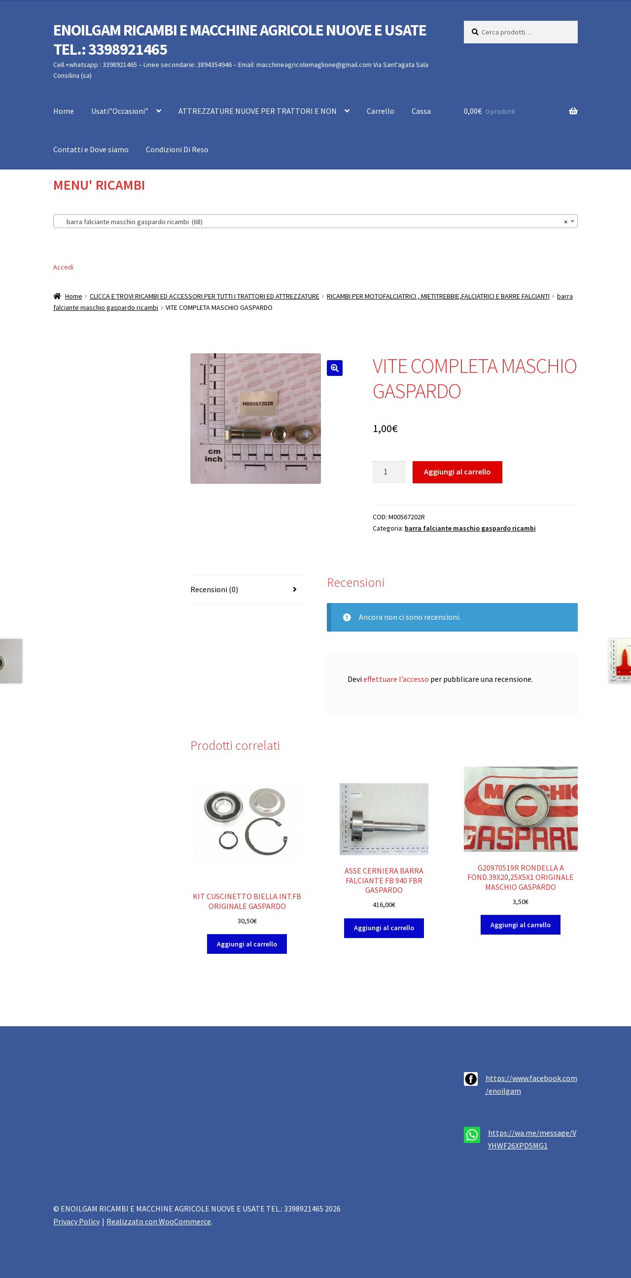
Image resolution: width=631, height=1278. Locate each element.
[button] (335, 368)
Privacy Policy (76, 1221)
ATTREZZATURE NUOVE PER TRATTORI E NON (257, 111)
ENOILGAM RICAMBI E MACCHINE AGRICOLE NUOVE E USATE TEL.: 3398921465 (239, 39)
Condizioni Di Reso (177, 149)
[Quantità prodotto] (389, 472)
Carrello (380, 111)
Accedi (63, 267)
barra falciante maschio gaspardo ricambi (470, 528)
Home (63, 111)
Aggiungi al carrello (457, 471)
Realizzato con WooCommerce (158, 1221)
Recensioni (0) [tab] (214, 589)
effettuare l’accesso (396, 679)
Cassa (421, 111)
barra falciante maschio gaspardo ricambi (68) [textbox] (312, 222)
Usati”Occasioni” (119, 111)
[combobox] (315, 221)
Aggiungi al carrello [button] (247, 944)
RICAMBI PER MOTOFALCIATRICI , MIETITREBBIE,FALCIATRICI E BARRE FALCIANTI (438, 296)
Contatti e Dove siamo (91, 149)
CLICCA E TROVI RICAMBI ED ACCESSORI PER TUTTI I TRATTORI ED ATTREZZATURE (204, 296)
